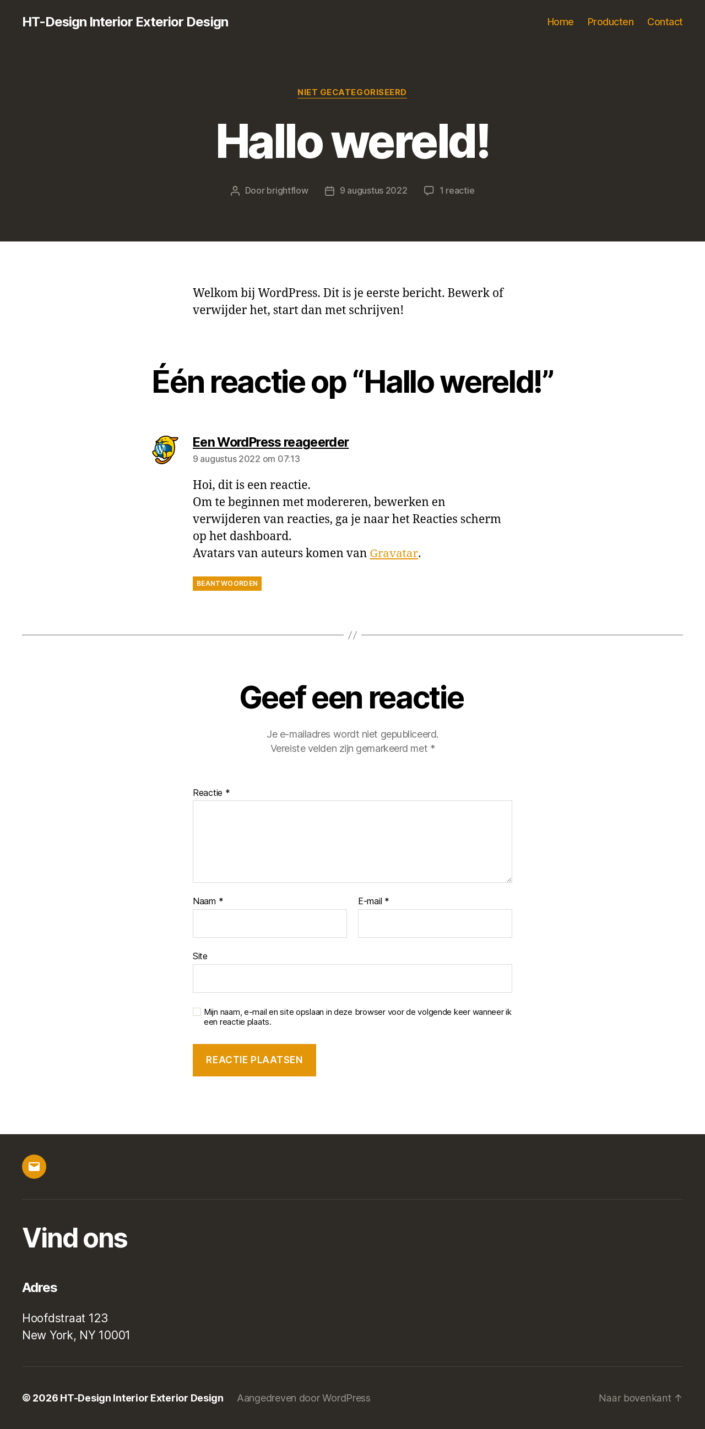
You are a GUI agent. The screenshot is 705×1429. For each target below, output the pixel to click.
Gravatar (393, 554)
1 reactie (457, 190)
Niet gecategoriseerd (352, 93)
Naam (208, 902)
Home (560, 22)
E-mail (373, 902)
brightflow (287, 190)
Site (200, 955)
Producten (611, 22)
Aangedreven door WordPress (304, 1398)
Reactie (211, 793)
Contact (665, 22)
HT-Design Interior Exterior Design (125, 22)
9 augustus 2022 (374, 190)
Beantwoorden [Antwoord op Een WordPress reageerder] (227, 583)
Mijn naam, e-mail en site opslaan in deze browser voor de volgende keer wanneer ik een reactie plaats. (358, 1017)
